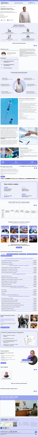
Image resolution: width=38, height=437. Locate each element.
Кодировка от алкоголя (5, 6)
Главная (1, 6)
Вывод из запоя (33, 422)
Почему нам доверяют (8, 67)
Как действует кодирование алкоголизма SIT (9, 62)
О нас (19, 422)
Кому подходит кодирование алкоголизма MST (9, 65)
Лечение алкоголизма (25, 422)
